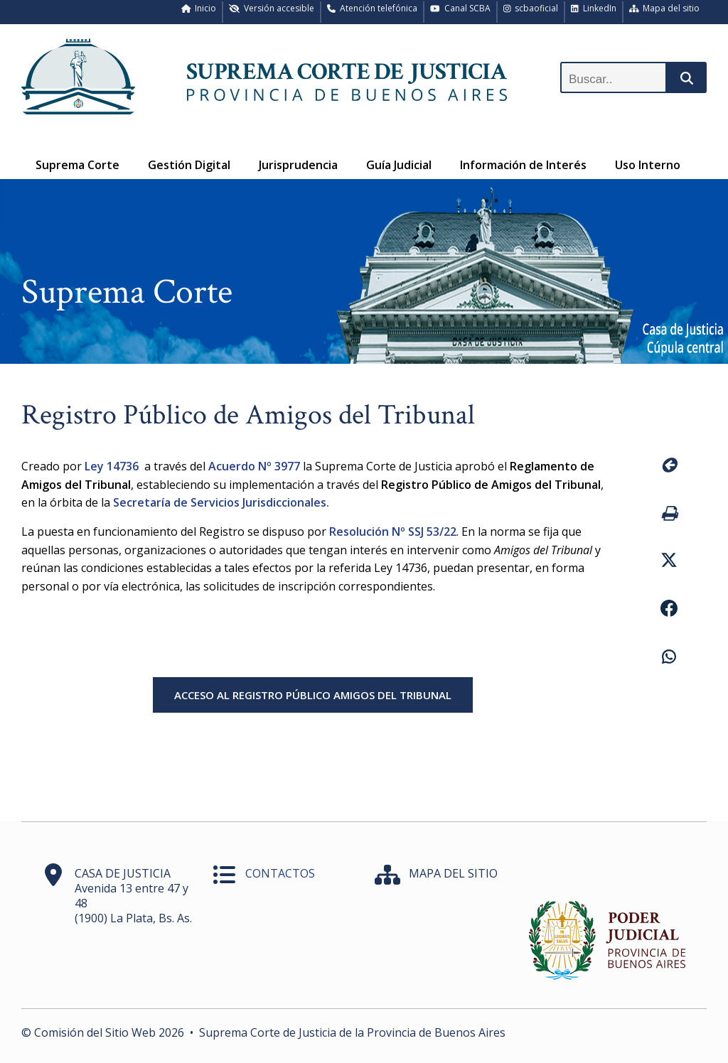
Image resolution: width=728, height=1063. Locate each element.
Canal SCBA (460, 8)
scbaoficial (531, 8)
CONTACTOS (280, 873)
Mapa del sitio (664, 8)
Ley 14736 (113, 466)
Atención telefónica (372, 8)
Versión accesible (271, 8)
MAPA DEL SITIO (453, 873)
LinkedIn (593, 8)
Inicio (199, 8)
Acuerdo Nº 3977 (254, 466)
